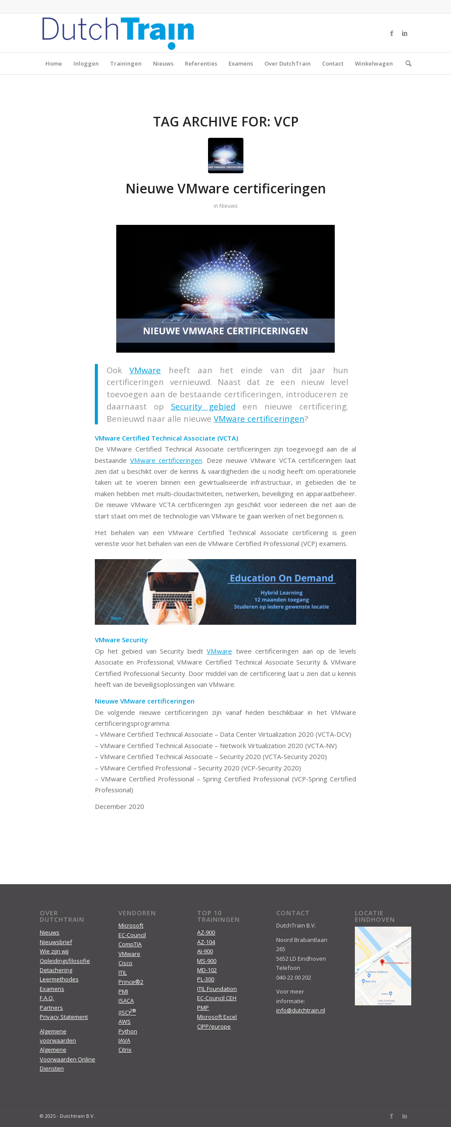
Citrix (125, 1050)
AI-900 (205, 951)
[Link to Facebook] (391, 32)
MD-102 (207, 970)
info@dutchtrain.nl (300, 1010)
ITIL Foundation (217, 989)
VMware (145, 369)
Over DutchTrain (287, 63)
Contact (332, 63)
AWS (124, 1022)
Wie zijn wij (54, 951)
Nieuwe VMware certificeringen (225, 188)
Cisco (125, 963)
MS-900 (206, 961)
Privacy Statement (64, 1017)
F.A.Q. (47, 998)
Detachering (56, 970)
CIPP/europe (214, 1026)
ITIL (122, 972)
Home (53, 63)
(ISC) (127, 1012)
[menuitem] (405, 63)
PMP (203, 1008)
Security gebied (203, 406)
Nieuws (163, 63)
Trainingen (126, 63)
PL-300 (205, 979)
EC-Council (132, 935)
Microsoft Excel (217, 1017)
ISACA (126, 1000)
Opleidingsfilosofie (65, 961)
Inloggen (86, 63)
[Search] (405, 63)
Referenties (201, 63)
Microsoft (130, 925)
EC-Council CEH (216, 998)
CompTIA (130, 944)
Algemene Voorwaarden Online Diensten (67, 1059)
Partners (51, 1008)
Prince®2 (130, 982)
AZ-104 (206, 942)
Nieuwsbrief (56, 942)
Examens (241, 63)
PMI (123, 991)
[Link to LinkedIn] (404, 32)
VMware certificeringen (166, 460)
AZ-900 (206, 932)
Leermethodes (59, 979)
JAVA (124, 1040)
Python (127, 1031)
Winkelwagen (374, 63)
